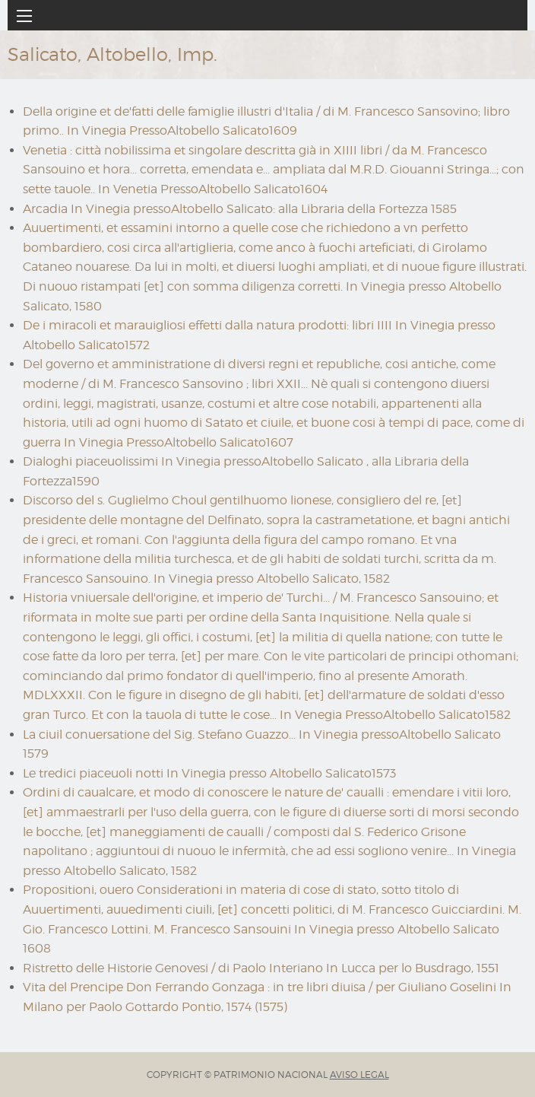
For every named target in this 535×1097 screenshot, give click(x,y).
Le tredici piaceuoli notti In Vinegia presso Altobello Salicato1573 (209, 773)
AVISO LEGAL (359, 1074)
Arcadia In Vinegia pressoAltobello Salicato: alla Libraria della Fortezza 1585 (240, 209)
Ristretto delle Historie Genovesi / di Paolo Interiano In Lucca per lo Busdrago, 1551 (261, 968)
